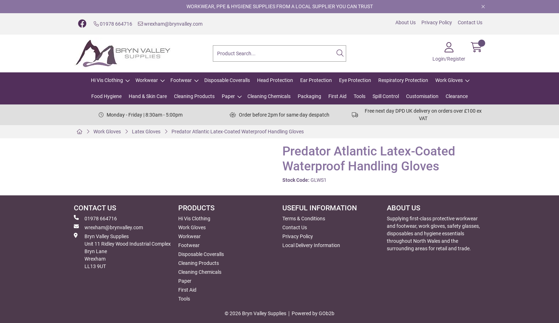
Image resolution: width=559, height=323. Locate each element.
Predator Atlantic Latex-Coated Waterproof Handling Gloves (237, 131)
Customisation (422, 96)
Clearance (457, 96)
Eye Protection (355, 80)
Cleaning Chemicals (269, 96)
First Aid (337, 96)
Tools (359, 96)
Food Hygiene (106, 96)
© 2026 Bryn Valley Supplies (255, 313)
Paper (228, 96)
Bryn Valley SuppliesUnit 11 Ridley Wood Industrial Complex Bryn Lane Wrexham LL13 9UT (122, 251)
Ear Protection (316, 80)
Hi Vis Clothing (107, 80)
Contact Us (470, 22)
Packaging (309, 96)
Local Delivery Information (311, 245)
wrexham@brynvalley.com (170, 24)
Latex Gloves (146, 131)
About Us (405, 22)
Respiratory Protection (403, 80)
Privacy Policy (436, 22)
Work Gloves (449, 80)
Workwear (146, 80)
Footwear (181, 80)
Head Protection (275, 80)
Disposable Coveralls (227, 80)
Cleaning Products (194, 96)
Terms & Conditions (303, 218)
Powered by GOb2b (313, 313)
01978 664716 (113, 24)
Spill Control (386, 96)
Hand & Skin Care (148, 96)
